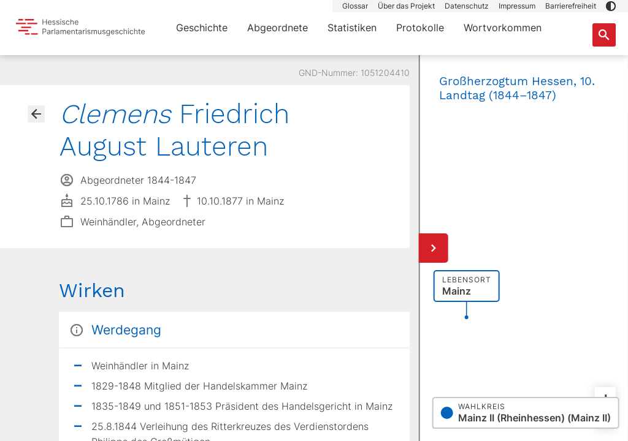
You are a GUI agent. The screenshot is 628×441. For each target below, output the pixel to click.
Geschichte (202, 27)
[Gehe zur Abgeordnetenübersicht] (36, 114)
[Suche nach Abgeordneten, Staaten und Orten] (604, 35)
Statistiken (352, 27)
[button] (611, 6)
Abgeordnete (277, 27)
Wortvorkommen (503, 27)
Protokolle (420, 27)
